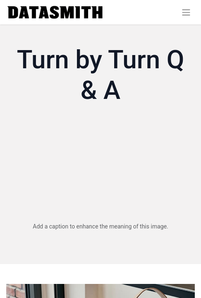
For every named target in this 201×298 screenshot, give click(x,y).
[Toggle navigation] (186, 12)
